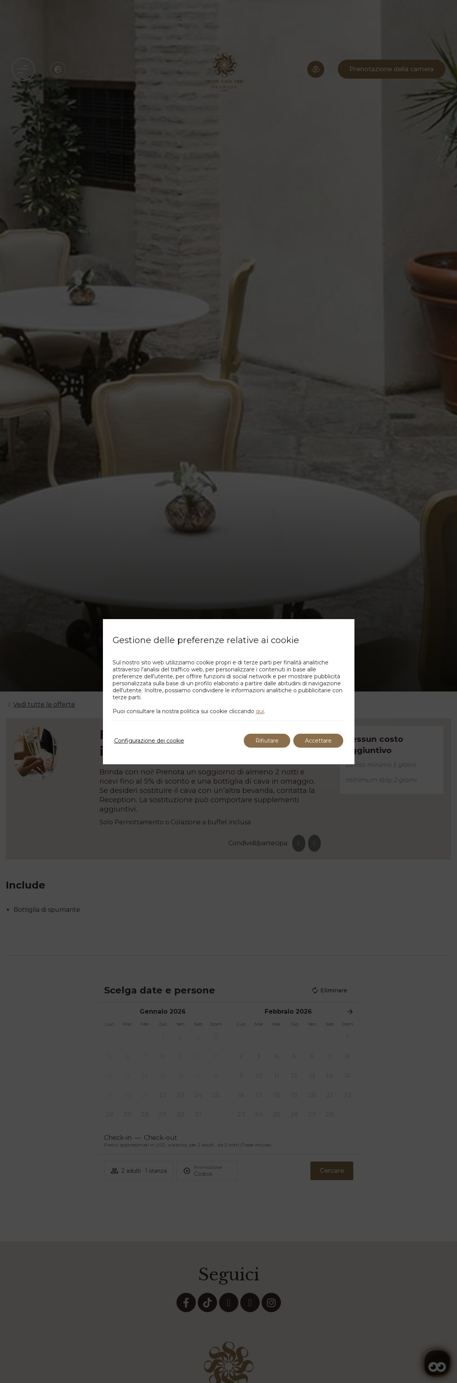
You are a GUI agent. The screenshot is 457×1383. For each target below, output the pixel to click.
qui (260, 711)
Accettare (318, 740)
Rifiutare (267, 740)
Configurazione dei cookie (149, 740)
